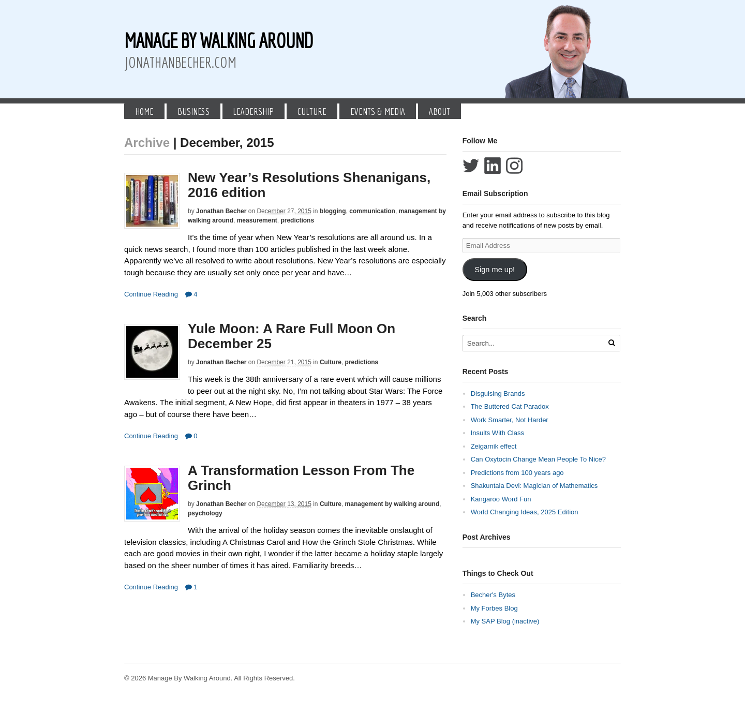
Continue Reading (151, 294)
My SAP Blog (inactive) (505, 621)
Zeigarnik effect (494, 446)
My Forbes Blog (494, 608)
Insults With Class (497, 433)
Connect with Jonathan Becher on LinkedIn (492, 165)
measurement (257, 220)
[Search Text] (534, 343)
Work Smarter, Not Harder (509, 420)
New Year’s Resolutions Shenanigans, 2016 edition (309, 185)
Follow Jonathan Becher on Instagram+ (514, 165)
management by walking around (392, 504)
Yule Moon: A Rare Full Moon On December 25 (291, 336)
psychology (205, 513)
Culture (311, 111)
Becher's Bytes (493, 595)
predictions (297, 220)
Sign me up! (494, 269)
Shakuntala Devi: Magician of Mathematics (534, 485)
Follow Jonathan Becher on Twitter (471, 165)
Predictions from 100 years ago (517, 473)
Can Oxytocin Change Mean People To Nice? (538, 459)
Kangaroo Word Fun (501, 499)
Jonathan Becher (221, 211)
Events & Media (377, 111)
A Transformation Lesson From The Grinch (301, 478)
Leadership (253, 111)
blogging (333, 211)
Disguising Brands (498, 393)
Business (193, 111)
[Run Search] (611, 342)
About (439, 111)
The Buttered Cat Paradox (510, 406)
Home (144, 111)
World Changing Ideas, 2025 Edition (524, 512)
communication (372, 211)
